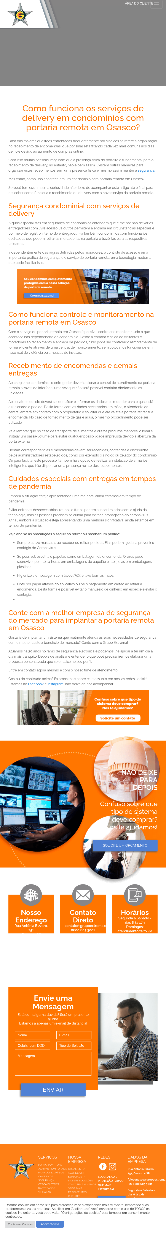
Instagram (56, 684)
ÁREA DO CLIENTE (139, 3)
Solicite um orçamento (125, 845)
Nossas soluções (80, 1180)
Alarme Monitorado (52, 1168)
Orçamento (76, 1168)
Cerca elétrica (48, 1184)
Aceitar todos (50, 1224)
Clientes (74, 1196)
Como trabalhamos (82, 1184)
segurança (146, 170)
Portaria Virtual (50, 1164)
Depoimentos (77, 1192)
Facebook (36, 684)
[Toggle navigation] (156, 4)
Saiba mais (75, 1188)
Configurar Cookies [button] (20, 1224)
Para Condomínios (51, 1172)
